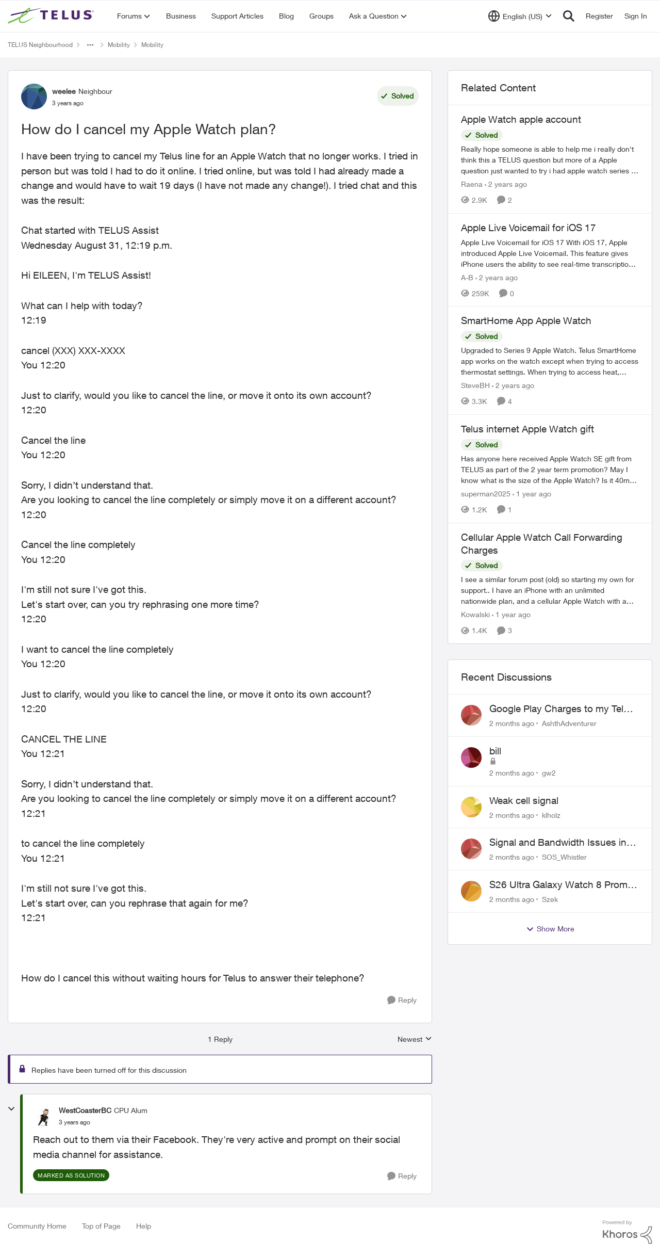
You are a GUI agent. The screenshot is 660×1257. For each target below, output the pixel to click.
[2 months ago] (511, 723)
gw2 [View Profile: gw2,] (549, 772)
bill (495, 750)
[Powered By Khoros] (627, 1232)
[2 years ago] (506, 184)
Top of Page (101, 1225)
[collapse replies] (11, 1109)
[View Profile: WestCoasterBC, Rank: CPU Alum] (43, 1116)
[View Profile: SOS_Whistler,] (471, 849)
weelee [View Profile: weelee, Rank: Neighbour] (64, 91)
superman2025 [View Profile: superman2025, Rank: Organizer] (485, 493)
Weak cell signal (523, 800)
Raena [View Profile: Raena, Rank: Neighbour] (472, 184)
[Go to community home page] (52, 16)
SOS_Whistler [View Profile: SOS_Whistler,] (564, 856)
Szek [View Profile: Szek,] (550, 899)
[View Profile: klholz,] (471, 807)
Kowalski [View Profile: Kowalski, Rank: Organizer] (475, 614)
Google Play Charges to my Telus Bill (561, 709)
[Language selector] (520, 16)
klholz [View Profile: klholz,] (551, 814)
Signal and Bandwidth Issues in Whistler (557, 842)
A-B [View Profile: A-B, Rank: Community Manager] (467, 276)
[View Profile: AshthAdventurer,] (471, 715)
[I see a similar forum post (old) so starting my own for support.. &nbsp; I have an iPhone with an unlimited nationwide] (550, 590)
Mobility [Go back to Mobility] (119, 45)
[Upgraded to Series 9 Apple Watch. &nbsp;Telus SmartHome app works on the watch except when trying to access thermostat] (550, 361)
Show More (550, 928)
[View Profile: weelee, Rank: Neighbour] (34, 96)
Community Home (37, 1225)
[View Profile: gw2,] (471, 757)
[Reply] (402, 1000)
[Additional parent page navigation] (90, 45)
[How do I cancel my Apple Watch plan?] (74, 1122)
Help (143, 1225)
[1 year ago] (532, 493)
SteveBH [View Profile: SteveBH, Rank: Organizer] (475, 385)
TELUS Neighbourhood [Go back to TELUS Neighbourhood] (40, 45)
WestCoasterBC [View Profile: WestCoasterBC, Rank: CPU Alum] (85, 1110)
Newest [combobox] (415, 1039)
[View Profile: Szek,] (471, 891)
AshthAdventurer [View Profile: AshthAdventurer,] (569, 723)
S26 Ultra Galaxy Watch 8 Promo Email (561, 885)
